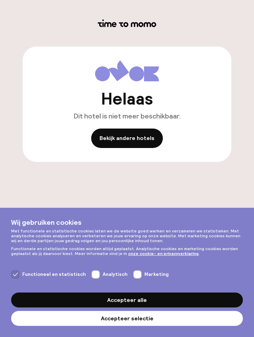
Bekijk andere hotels (127, 138)
